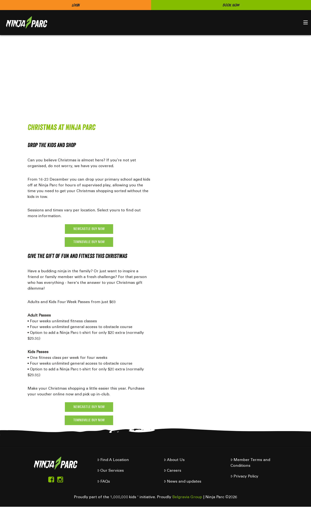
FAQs (103, 482)
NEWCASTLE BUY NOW (89, 229)
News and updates (182, 482)
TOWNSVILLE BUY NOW (89, 242)
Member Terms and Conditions (250, 463)
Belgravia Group (187, 497)
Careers (172, 471)
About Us (174, 460)
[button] (305, 22)
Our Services (110, 471)
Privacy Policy (244, 476)
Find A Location (113, 460)
